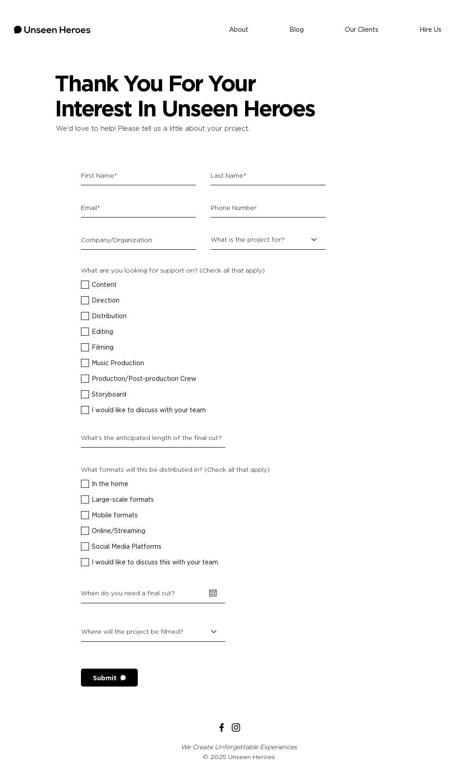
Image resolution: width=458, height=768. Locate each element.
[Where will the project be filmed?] (153, 631)
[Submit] (109, 678)
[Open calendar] (212, 593)
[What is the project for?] (268, 239)
